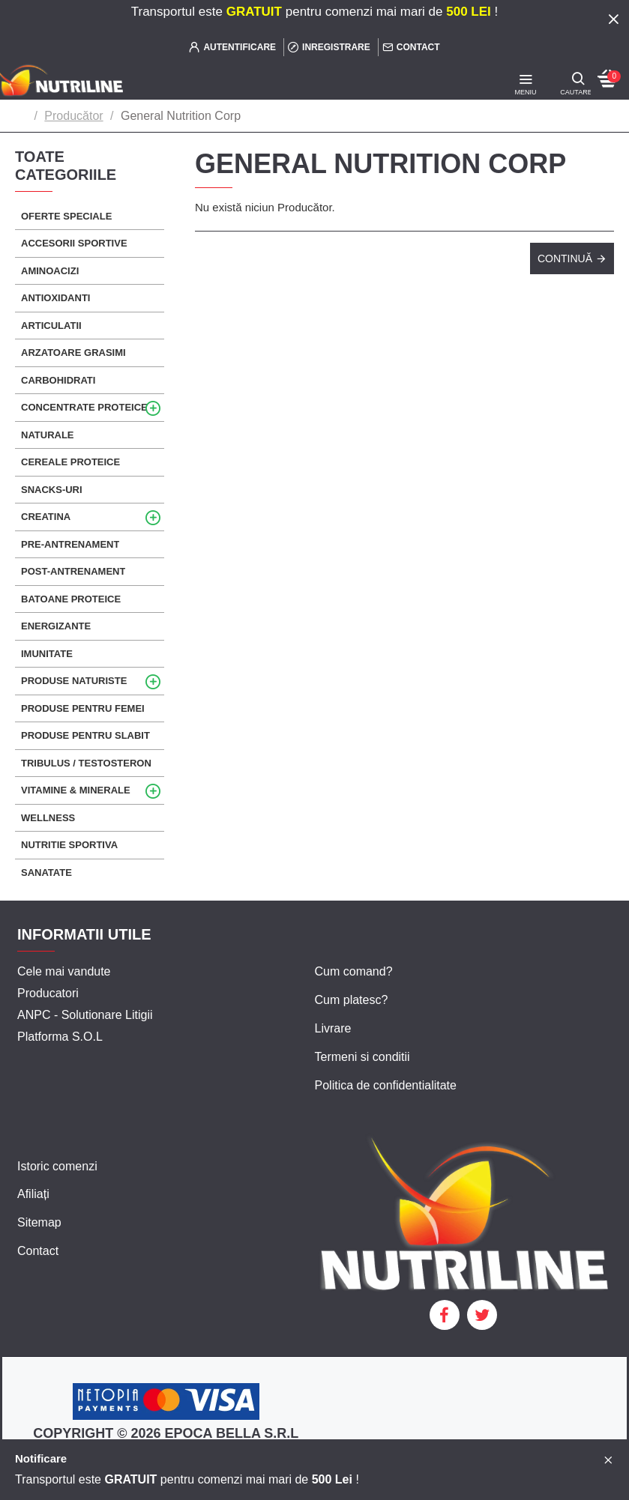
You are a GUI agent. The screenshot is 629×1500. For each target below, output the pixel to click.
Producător (73, 115)
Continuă (565, 258)
